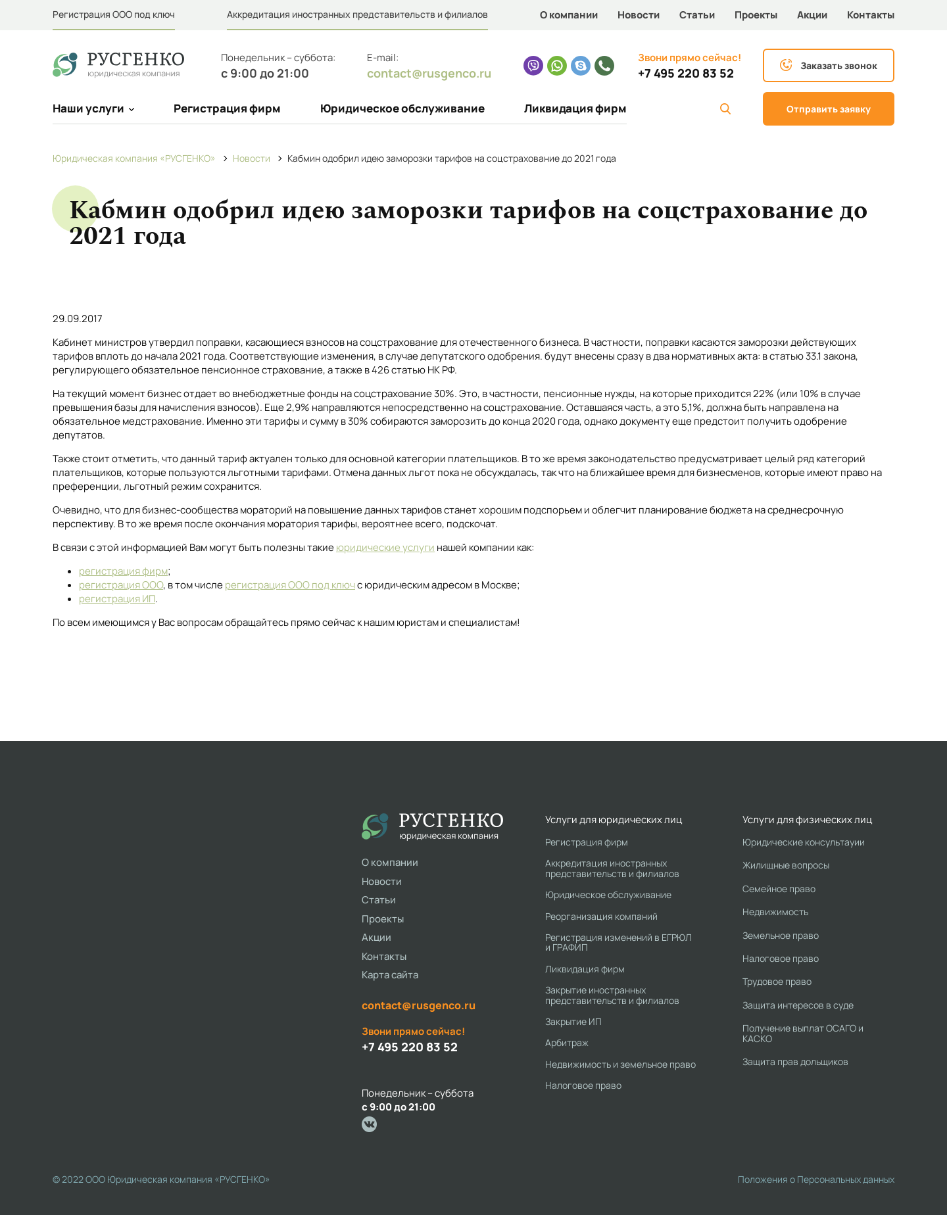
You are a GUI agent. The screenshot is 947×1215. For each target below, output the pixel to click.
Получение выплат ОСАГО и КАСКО (802, 1033)
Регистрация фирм (227, 108)
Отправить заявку (829, 109)
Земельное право (780, 935)
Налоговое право (583, 1085)
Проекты (756, 15)
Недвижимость (775, 912)
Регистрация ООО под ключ (114, 14)
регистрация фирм (123, 571)
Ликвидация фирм (575, 108)
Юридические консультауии (803, 842)
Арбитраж (567, 1042)
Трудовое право (777, 981)
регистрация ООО (121, 585)
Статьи (697, 15)
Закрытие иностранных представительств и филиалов (612, 995)
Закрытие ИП (573, 1021)
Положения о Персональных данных (816, 1179)
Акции (812, 15)
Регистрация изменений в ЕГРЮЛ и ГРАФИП (618, 942)
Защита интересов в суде (798, 1005)
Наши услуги (93, 108)
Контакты (870, 15)
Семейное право (778, 888)
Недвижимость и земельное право (620, 1064)
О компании (569, 15)
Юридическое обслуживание (402, 108)
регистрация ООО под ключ (290, 585)
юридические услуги (385, 547)
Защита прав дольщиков (795, 1061)
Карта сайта (390, 975)
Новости (639, 15)
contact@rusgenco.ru (429, 73)
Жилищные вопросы (785, 865)
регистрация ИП (117, 599)
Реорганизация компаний (601, 916)
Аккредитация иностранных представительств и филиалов (357, 14)
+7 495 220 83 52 (686, 73)
